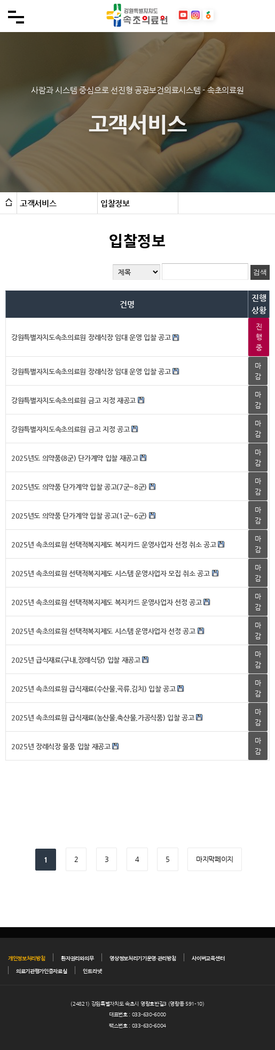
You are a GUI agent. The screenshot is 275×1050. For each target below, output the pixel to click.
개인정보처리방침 (26, 958)
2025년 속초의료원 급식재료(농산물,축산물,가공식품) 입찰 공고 (102, 718)
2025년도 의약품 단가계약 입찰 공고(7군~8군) (79, 487)
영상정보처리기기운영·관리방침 (142, 958)
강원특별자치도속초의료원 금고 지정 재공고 (73, 400)
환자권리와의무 (77, 958)
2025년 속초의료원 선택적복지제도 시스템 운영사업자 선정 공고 (103, 631)
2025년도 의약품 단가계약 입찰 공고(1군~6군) (79, 516)
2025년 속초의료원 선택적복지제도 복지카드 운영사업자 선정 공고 (106, 602)
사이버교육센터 (208, 958)
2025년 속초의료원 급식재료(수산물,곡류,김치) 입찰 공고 (93, 689)
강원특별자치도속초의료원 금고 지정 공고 (70, 429)
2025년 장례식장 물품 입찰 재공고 (61, 746)
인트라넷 (92, 971)
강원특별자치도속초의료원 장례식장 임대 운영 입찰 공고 (91, 337)
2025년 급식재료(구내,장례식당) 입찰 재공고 (75, 660)
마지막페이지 (214, 859)
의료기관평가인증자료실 (41, 971)
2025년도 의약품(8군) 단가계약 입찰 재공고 (74, 458)
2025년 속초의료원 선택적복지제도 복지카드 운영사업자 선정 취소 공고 (113, 544)
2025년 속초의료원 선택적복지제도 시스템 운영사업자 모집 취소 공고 (110, 573)
